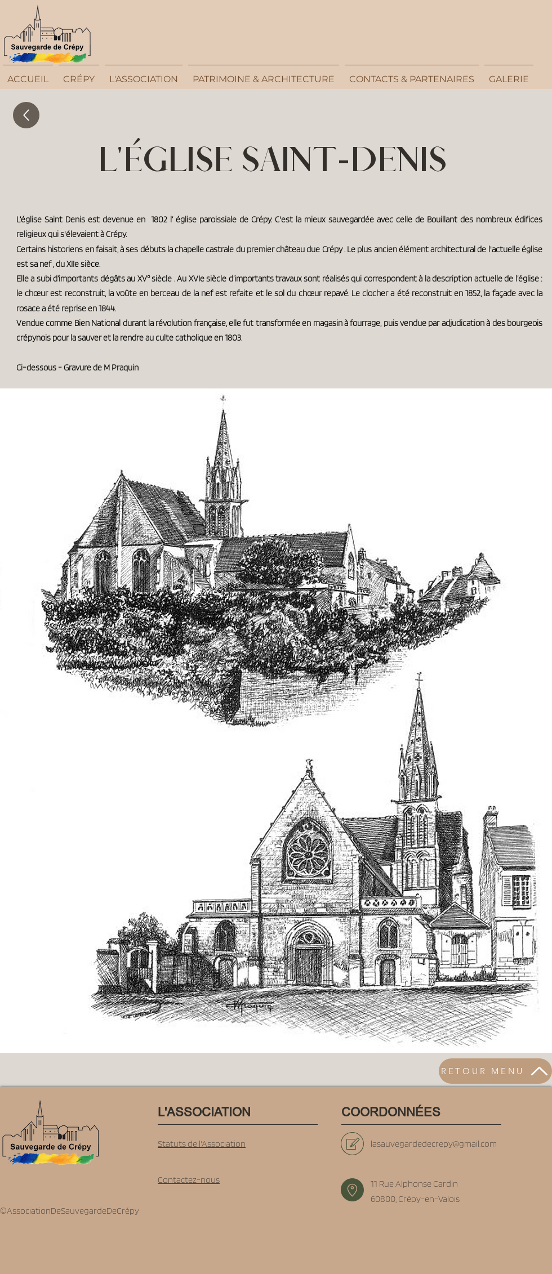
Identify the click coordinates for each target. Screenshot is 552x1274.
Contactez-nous (189, 1179)
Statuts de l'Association (202, 1143)
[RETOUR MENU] (495, 1071)
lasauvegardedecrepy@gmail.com (434, 1143)
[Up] (26, 115)
